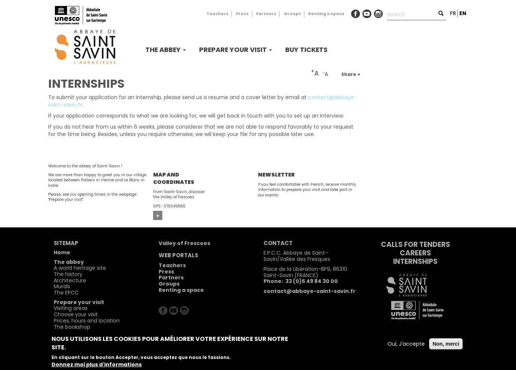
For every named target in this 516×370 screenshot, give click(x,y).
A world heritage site (80, 268)
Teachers (217, 14)
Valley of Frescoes (184, 243)
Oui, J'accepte (406, 344)
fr (453, 13)
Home (62, 252)
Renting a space (326, 14)
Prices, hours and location (87, 320)
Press (242, 14)
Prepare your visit (235, 49)
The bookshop (72, 327)
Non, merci (445, 344)
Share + (350, 74)
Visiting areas (71, 308)
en (462, 13)
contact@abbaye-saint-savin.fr (310, 291)
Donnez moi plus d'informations (97, 364)
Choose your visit (76, 314)
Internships (415, 261)
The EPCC (66, 292)
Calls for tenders (415, 244)
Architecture (70, 280)
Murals (62, 286)
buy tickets (306, 49)
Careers (415, 253)
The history (68, 274)
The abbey (165, 49)
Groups (292, 14)
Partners (266, 14)
